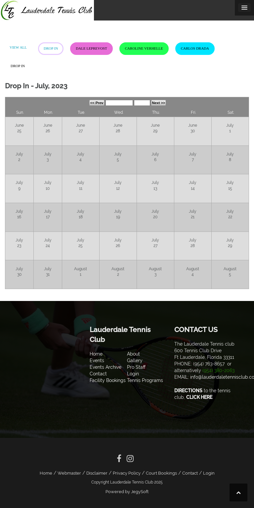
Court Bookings (161, 473)
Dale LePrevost (91, 48)
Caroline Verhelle (144, 48)
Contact (190, 473)
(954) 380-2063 (218, 370)
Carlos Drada (195, 48)
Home (46, 473)
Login (209, 473)
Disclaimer (96, 473)
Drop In (51, 48)
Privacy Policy (127, 473)
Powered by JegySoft (127, 491)
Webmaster (69, 473)
